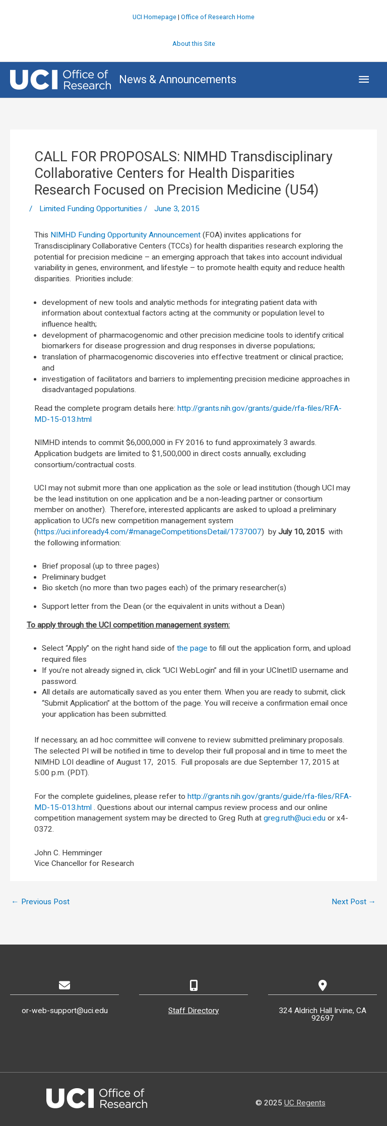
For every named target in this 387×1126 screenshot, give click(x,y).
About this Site (193, 43)
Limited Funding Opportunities (90, 208)
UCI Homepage (154, 17)
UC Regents (305, 1102)
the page (192, 648)
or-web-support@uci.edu (65, 1010)
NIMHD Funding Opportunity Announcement (125, 234)
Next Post (354, 901)
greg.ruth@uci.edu (295, 818)
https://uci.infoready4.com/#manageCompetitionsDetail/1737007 (149, 531)
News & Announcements (177, 79)
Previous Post (40, 901)
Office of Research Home (217, 17)
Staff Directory (193, 1010)
